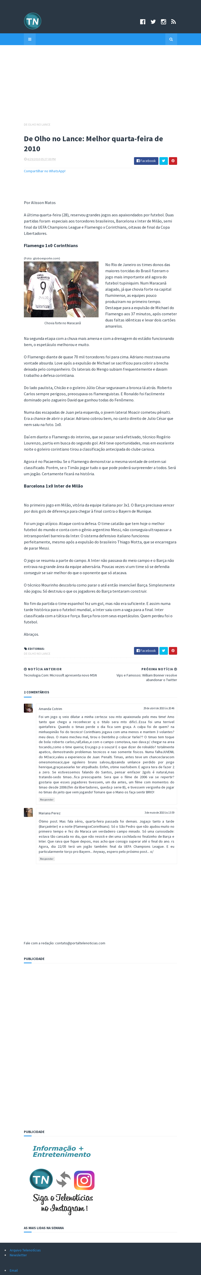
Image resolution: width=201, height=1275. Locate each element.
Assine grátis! (101, 1240)
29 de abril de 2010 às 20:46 (178, 633)
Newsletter (18, 1160)
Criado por (82, 1268)
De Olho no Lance (18, 124)
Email (14, 1175)
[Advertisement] (101, 86)
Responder (27, 709)
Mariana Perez (30, 723)
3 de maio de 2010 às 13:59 (179, 722)
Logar (122, 1268)
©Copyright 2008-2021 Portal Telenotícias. (37, 1268)
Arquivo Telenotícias (25, 1155)
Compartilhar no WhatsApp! (25, 162)
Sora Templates (102, 1268)
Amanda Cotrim (31, 633)
